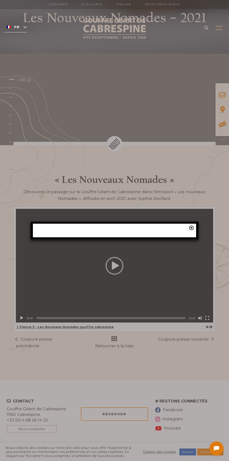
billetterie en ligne (150, 257)
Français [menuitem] (16, 27)
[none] (15, 27)
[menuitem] (15, 27)
